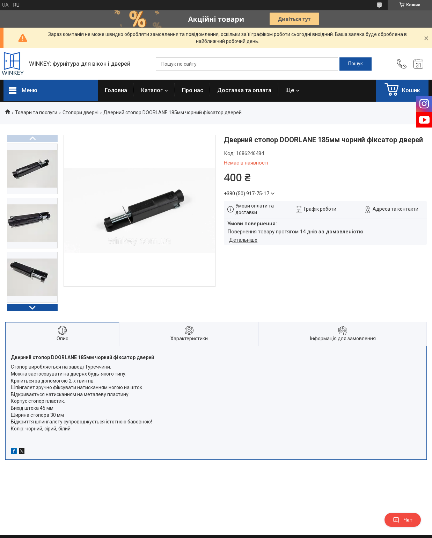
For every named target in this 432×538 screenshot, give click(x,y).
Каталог (152, 90)
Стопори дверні (80, 112)
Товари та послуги (36, 112)
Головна (116, 90)
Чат (402, 520)
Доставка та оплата (244, 90)
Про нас (192, 90)
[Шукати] (355, 64)
